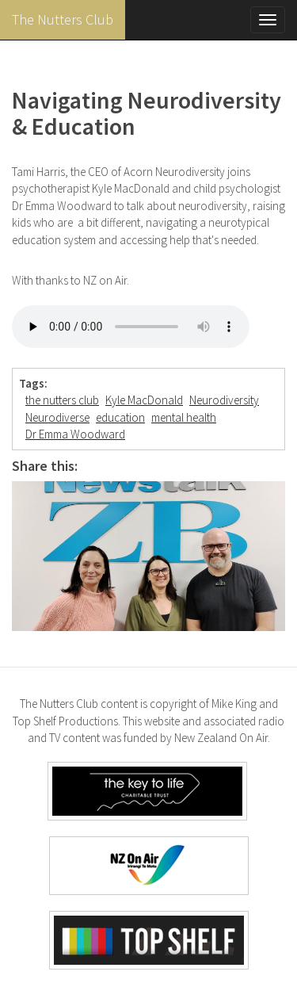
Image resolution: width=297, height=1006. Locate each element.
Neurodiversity (224, 399)
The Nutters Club (62, 19)
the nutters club (62, 399)
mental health (183, 417)
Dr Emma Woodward (75, 434)
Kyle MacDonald (144, 399)
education (120, 417)
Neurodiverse (57, 417)
